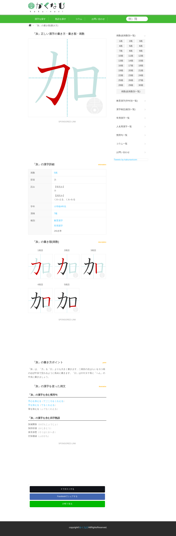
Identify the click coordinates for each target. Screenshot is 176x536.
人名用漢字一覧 (124, 126)
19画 (120, 70)
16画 (120, 65)
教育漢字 (58, 220)
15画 (140, 60)
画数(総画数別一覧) (130, 91)
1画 (120, 41)
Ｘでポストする (67, 489)
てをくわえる (48, 405)
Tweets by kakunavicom (125, 159)
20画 (130, 70)
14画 (130, 60)
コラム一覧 (121, 143)
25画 (120, 80)
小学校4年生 (60, 206)
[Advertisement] (67, 140)
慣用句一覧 (121, 135)
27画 (140, 80)
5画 (55, 173)
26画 (130, 80)
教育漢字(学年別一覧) (127, 101)
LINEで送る (67, 504)
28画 (120, 85)
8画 (130, 51)
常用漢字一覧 (123, 118)
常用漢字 (58, 225)
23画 (130, 75)
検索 (145, 19)
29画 (130, 85)
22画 (120, 75)
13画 (120, 60)
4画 (120, 46)
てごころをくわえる (53, 401)
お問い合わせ (123, 152)
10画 (120, 56)
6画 (141, 46)
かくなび (84, 527)
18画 (140, 65)
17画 (130, 65)
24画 (140, 75)
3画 (141, 41)
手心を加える (34, 401)
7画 (120, 51)
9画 (141, 51)
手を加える (33, 405)
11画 (130, 56)
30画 (140, 85)
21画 (140, 70)
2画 (130, 41)
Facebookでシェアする (67, 496)
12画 (140, 56)
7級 (55, 213)
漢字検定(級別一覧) (125, 109)
